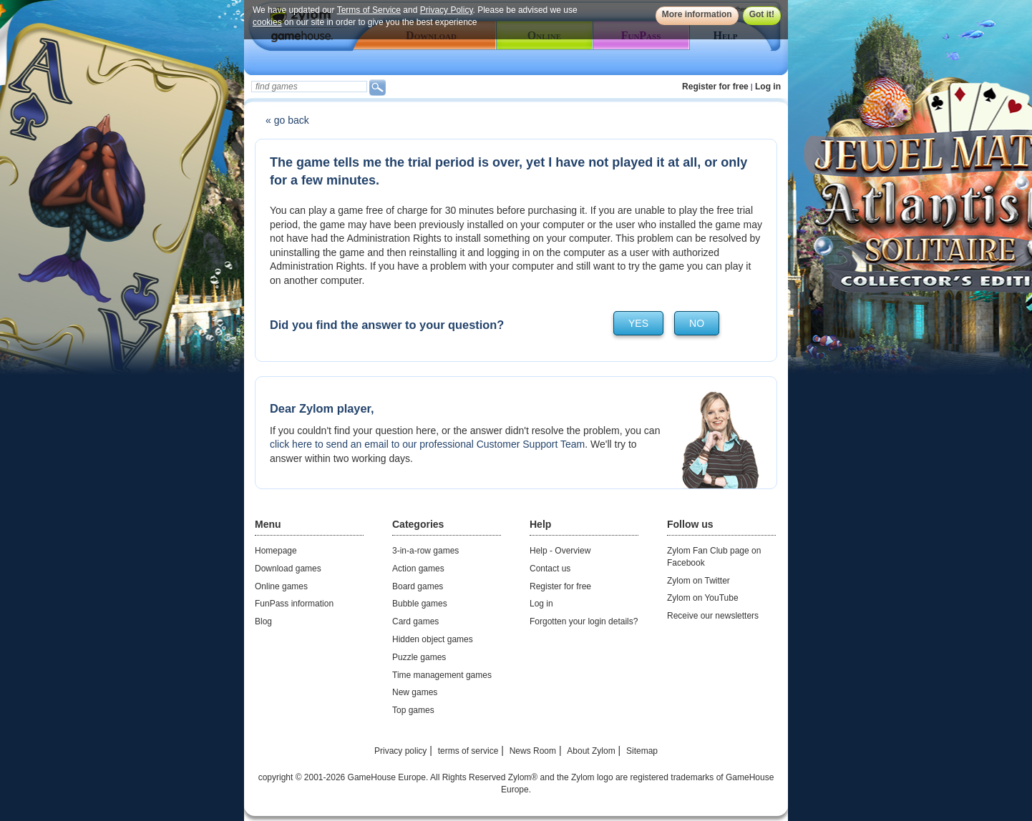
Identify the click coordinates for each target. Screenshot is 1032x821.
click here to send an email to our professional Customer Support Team (427, 444)
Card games (415, 621)
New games (414, 692)
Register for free (715, 87)
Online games (281, 586)
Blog (263, 621)
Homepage (276, 551)
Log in (768, 87)
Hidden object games (432, 639)
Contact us (550, 569)
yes (638, 323)
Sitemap (642, 751)
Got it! (761, 14)
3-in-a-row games (425, 551)
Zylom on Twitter (698, 581)
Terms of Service (369, 10)
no (696, 323)
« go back (287, 120)
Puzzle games (419, 657)
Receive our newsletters (713, 616)
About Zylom (591, 751)
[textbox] (309, 86)
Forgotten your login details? (584, 621)
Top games (413, 710)
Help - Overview (560, 551)
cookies (267, 22)
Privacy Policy (446, 10)
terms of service (468, 751)
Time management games (442, 675)
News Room (533, 751)
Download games (288, 569)
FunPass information (294, 604)
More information (697, 14)
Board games (417, 586)
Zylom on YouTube (703, 598)
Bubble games (419, 604)
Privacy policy (400, 751)
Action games (418, 569)
